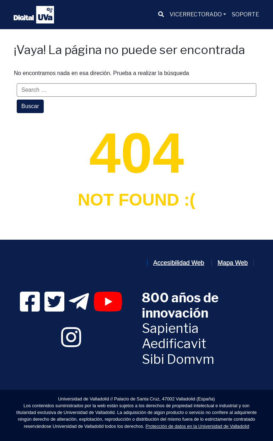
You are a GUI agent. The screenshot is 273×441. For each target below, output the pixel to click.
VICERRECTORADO (196, 14)
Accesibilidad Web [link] (178, 262)
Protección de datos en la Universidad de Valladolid (197, 426)
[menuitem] (161, 14)
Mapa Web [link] (233, 262)
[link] (30, 308)
